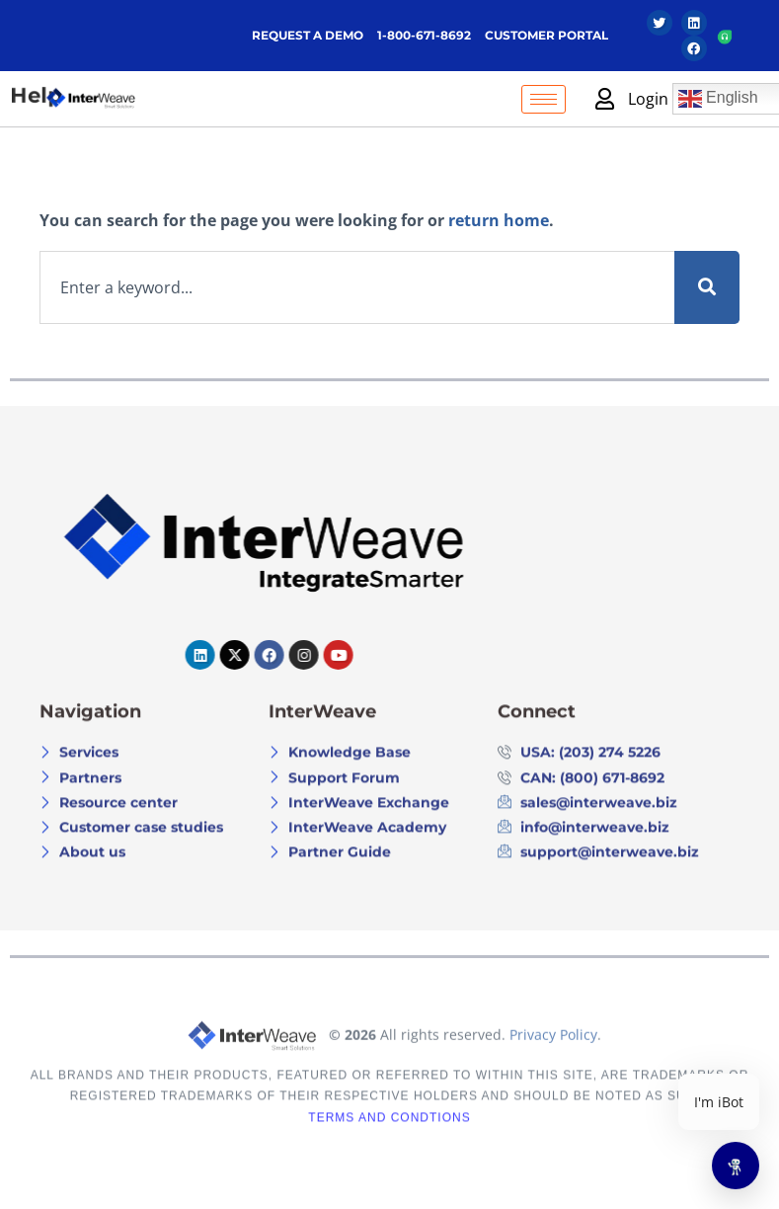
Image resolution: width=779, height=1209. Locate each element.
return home (498, 220)
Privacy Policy (553, 1063)
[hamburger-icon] (543, 99)
